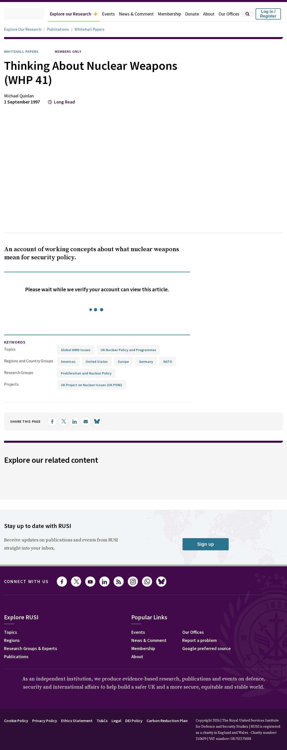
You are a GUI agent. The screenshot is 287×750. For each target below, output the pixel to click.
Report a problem (204, 640)
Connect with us (29, 581)
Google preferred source (211, 648)
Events (100, 13)
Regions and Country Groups (29, 361)
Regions (13, 640)
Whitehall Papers (91, 29)
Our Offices (227, 13)
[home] (17, 14)
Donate (189, 13)
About (206, 13)
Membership (164, 13)
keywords (17, 342)
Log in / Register (268, 13)
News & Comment (130, 13)
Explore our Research (62, 13)
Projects (11, 384)
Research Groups (20, 372)
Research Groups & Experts (34, 648)
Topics (9, 349)
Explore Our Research (24, 29)
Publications (60, 29)
